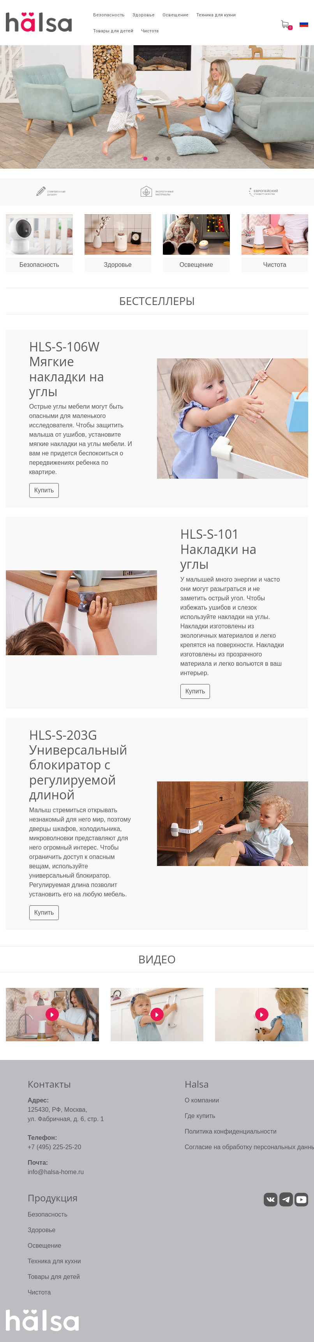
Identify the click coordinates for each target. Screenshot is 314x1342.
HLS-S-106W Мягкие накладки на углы (66, 369)
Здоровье (41, 1230)
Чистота (39, 1292)
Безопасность (47, 1214)
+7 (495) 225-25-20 (54, 1147)
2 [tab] (157, 159)
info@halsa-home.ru (56, 1172)
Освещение (44, 1245)
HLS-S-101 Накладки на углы (218, 549)
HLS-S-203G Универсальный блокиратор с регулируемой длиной (78, 765)
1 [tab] (145, 159)
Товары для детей (54, 1276)
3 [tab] (169, 159)
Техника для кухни (54, 1261)
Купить (44, 490)
